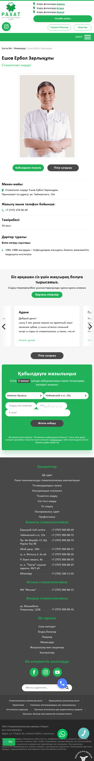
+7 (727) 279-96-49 (16, 210)
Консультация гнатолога (47, 490)
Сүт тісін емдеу (47, 501)
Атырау (60, 12)
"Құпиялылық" (56, 440)
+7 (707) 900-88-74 (62, 540)
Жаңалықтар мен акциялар (47, 647)
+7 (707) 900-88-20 (62, 530)
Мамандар (19, 48)
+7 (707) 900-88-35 (62, 559)
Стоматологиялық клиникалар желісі (26, 701)
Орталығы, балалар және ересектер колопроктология (47, 714)
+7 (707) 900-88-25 (62, 564)
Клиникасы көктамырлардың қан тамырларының (53, 705)
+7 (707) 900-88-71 (62, 549)
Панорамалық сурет (47, 511)
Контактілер (47, 652)
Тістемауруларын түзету (47, 485)
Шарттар (82, 27)
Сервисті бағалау (59, 27)
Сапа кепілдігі (47, 626)
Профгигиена (47, 517)
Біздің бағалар (47, 631)
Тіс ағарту (47, 506)
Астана (60, 8)
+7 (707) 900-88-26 (62, 554)
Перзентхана (18, 705)
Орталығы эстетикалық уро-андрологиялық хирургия (58, 710)
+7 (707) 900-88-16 (62, 609)
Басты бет (7, 48)
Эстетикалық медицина (17, 710)
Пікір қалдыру (63, 167)
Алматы (61, 4)
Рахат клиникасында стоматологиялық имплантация (47, 480)
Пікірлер (47, 637)
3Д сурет (47, 475)
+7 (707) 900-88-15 (62, 589)
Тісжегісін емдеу (47, 496)
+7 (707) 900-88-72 (62, 535)
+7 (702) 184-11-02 (62, 573)
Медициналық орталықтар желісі (64, 701)
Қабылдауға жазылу (28, 167)
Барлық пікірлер (47, 294)
